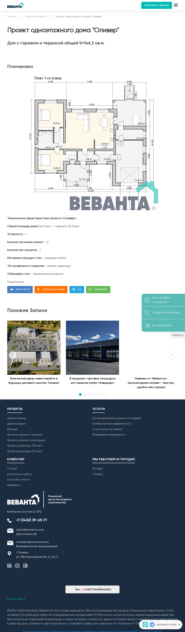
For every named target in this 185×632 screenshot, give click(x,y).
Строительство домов (107, 429)
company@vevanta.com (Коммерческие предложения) (36, 544)
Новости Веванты (36, 16)
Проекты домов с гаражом (24, 434)
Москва (97, 468)
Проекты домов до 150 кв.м (24, 451)
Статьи (12, 468)
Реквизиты (13, 485)
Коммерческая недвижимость (111, 423)
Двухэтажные (16, 423)
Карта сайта (16, 599)
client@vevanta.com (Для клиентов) (30, 532)
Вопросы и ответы (19, 474)
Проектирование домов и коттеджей (116, 418)
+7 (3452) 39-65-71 (31, 520)
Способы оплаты (18, 479)
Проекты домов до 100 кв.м (24, 445)
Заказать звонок (156, 5)
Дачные (12, 429)
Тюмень (97, 474)
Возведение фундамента (108, 434)
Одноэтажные (16, 418)
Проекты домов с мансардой (26, 440)
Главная (12, 16)
